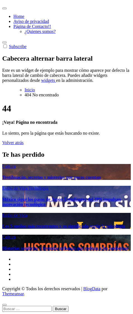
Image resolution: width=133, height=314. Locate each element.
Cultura (9, 166)
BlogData (91, 288)
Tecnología (38, 188)
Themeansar (13, 293)
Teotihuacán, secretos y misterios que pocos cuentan (51, 177)
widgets (48, 80)
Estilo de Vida (15, 188)
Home (18, 16)
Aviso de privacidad (31, 21)
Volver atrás (13, 142)
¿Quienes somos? (40, 31)
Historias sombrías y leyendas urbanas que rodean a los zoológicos (65, 248)
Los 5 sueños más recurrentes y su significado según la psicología (63, 226)
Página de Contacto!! (32, 26)
